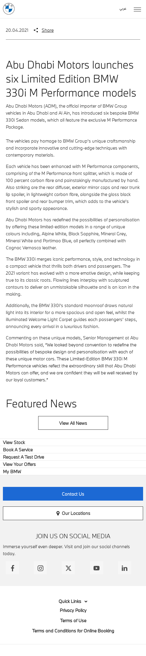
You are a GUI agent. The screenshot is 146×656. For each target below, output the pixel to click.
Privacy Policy (73, 610)
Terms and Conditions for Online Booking (73, 631)
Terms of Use (73, 620)
